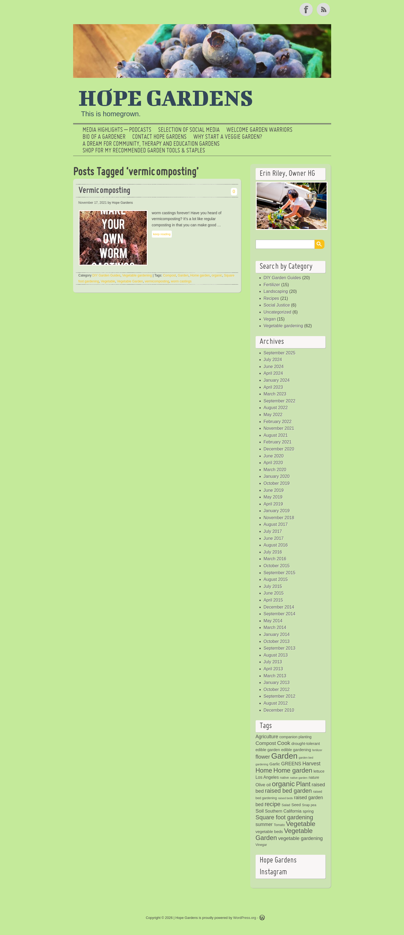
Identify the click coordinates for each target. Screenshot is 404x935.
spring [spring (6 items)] (308, 811)
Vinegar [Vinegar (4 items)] (261, 845)
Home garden (200, 275)
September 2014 (279, 614)
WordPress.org (244, 918)
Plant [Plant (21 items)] (303, 784)
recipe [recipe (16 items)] (272, 804)
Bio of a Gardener (104, 137)
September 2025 (279, 353)
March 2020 (275, 469)
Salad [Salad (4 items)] (286, 805)
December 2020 (279, 449)
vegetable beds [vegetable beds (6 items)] (269, 831)
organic (217, 275)
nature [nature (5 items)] (314, 778)
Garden (183, 275)
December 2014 (279, 607)
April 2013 (273, 669)
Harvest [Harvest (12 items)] (311, 763)
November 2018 (279, 517)
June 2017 (274, 538)
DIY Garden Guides (106, 275)
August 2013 (276, 655)
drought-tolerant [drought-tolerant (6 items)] (305, 743)
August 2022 (276, 407)
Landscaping (276, 291)
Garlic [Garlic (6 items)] (274, 764)
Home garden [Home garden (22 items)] (292, 770)
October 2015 (277, 565)
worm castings (181, 281)
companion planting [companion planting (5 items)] (295, 737)
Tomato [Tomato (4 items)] (279, 825)
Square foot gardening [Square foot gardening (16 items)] (284, 817)
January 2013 (277, 682)
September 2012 (279, 696)
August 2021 (276, 435)
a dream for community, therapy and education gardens (151, 144)
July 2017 (273, 531)
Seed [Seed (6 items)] (296, 804)
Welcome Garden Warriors (259, 130)
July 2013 (273, 662)
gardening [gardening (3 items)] (262, 764)
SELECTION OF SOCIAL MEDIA (189, 130)
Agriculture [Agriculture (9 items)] (267, 736)
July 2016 (273, 552)
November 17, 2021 (92, 203)
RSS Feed (324, 9)
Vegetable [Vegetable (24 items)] (300, 823)
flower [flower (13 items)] (263, 757)
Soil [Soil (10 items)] (260, 811)
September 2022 (279, 401)
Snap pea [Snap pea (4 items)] (309, 805)
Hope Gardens (165, 97)
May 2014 (273, 621)
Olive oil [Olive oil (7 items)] (263, 785)
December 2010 (279, 710)
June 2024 (274, 366)
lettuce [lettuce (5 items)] (318, 771)
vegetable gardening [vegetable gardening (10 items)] (300, 838)
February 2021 (278, 442)
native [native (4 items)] (284, 778)
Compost (169, 275)
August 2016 (276, 545)
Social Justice (277, 305)
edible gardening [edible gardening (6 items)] (296, 749)
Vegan (270, 319)
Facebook (306, 9)
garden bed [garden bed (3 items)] (306, 757)
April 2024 (273, 373)
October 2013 (277, 641)
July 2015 (273, 586)
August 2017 (276, 524)
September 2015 (279, 572)
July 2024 (273, 359)
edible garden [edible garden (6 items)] (268, 749)
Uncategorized (277, 312)
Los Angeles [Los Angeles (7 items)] (267, 777)
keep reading (162, 234)
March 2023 (275, 394)
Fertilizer (272, 284)
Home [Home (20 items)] (264, 770)
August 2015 (276, 579)
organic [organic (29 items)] (283, 784)
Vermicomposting (104, 191)
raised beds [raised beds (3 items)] (285, 798)
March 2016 (275, 558)
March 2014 (275, 627)
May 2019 (273, 497)
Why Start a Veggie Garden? (227, 137)
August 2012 (276, 703)
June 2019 (274, 490)
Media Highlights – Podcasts (117, 130)
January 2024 (277, 380)
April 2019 (273, 504)
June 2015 (274, 593)
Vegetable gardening (137, 275)
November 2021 (279, 428)
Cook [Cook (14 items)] (283, 743)
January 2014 (277, 634)
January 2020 (277, 476)
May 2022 (273, 414)
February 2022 (278, 421)
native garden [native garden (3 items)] (299, 777)
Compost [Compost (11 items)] (266, 743)
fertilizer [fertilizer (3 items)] (317, 750)
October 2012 (277, 689)
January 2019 (277, 510)
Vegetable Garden (130, 281)
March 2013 (275, 676)
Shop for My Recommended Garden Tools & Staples (144, 151)
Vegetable (108, 281)
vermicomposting (157, 281)
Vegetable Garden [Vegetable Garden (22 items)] (284, 834)
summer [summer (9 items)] (264, 824)
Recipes (271, 298)
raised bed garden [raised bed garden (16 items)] (288, 790)
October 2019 (277, 483)
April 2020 (273, 462)
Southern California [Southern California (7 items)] (283, 811)
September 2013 (279, 648)
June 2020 (274, 456)
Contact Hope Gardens (159, 137)
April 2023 (273, 387)
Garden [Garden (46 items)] (284, 755)
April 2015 (273, 600)
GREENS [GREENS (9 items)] (291, 763)
